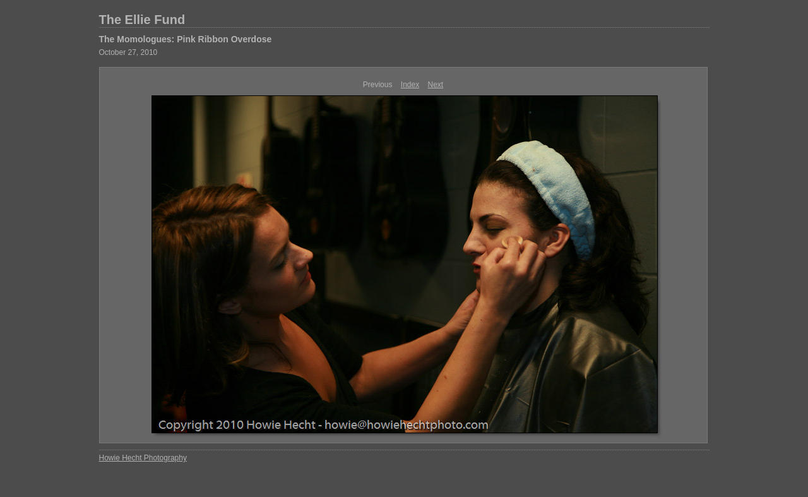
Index (410, 84)
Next (436, 84)
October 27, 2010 (128, 52)
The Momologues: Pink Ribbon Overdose (185, 39)
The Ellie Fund (142, 20)
